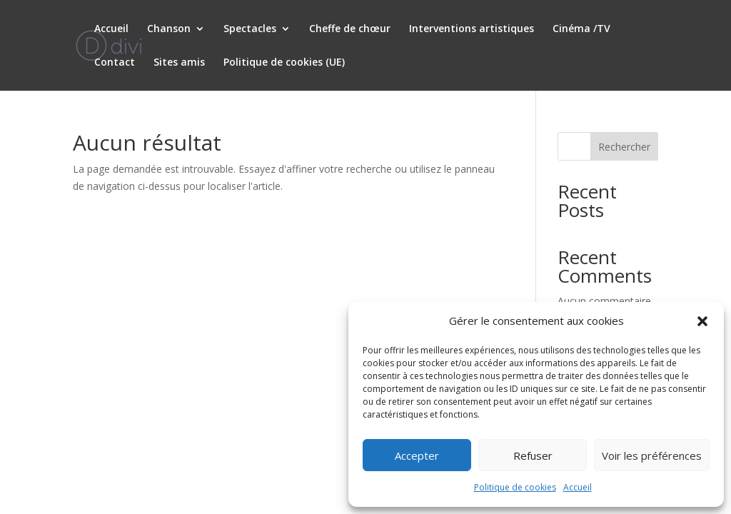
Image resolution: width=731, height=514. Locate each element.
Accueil (577, 487)
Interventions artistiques (471, 29)
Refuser (533, 455)
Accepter (417, 455)
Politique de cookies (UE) (284, 63)
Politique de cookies (515, 487)
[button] (702, 321)
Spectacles (249, 29)
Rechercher (624, 146)
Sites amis (179, 63)
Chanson (169, 29)
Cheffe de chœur (349, 29)
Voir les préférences (652, 455)
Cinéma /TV (581, 29)
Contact (114, 63)
